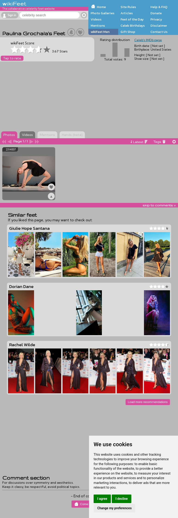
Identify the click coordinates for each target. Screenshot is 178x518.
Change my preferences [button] (114, 508)
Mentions (98, 25)
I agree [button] (102, 499)
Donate (156, 13)
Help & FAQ (158, 6)
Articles (127, 13)
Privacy (156, 19)
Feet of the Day (132, 19)
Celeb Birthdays (133, 25)
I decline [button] (121, 499)
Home (101, 6)
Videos (96, 19)
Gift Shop (128, 31)
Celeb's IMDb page (148, 40)
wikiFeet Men (100, 31)
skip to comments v (159, 205)
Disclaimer (158, 25)
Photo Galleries (102, 13)
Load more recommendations (148, 402)
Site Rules (128, 6)
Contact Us (158, 31)
